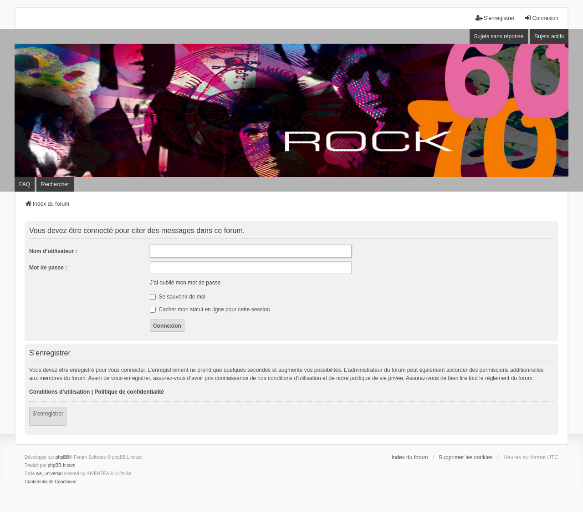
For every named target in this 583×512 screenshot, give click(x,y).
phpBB (62, 457)
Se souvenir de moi (177, 297)
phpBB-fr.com (62, 465)
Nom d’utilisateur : (53, 251)
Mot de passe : (48, 267)
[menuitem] (39, 482)
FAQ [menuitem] (24, 184)
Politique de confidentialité (129, 392)
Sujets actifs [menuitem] (549, 36)
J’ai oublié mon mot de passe (185, 282)
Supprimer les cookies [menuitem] (465, 457)
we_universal (49, 473)
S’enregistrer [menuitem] (495, 18)
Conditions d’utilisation (59, 392)
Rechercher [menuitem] (55, 184)
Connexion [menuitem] (541, 18)
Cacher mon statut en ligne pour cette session (210, 309)
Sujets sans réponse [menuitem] (499, 36)
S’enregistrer (47, 414)
